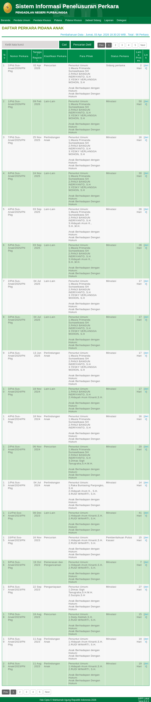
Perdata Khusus (42, 20)
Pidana (58, 20)
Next (142, 45)
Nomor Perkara (19, 56)
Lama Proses (138, 56)
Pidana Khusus (73, 20)
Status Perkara (120, 56)
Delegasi (121, 20)
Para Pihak (86, 56)
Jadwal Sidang (93, 20)
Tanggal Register (37, 56)
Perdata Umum (22, 20)
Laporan (109, 20)
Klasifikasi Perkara (55, 56)
